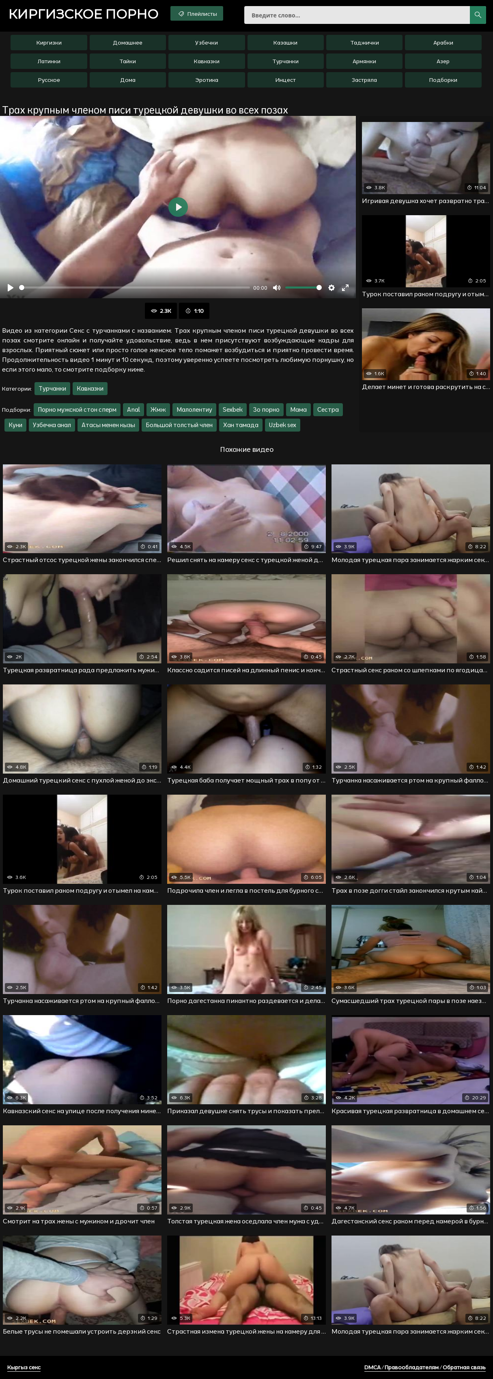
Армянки (364, 61)
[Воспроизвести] (10, 287)
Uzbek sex (282, 425)
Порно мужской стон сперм (77, 409)
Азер (443, 61)
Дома (128, 79)
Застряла (364, 79)
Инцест (285, 79)
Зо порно (266, 409)
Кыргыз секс (24, 1367)
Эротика (206, 79)
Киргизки (49, 42)
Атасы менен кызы (108, 425)
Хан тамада (240, 425)
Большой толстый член (179, 425)
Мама (298, 409)
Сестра (328, 409)
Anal (133, 409)
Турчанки (285, 61)
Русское (49, 79)
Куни (15, 425)
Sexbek (233, 409)
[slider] (134, 287)
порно (83, 14)
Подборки (443, 79)
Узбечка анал (52, 425)
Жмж (158, 409)
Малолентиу (194, 409)
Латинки (49, 61)
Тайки (127, 61)
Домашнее (127, 42)
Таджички (364, 42)
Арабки (443, 42)
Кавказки (207, 61)
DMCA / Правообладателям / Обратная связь (425, 1367)
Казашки (285, 42)
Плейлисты (197, 13)
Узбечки (206, 42)
